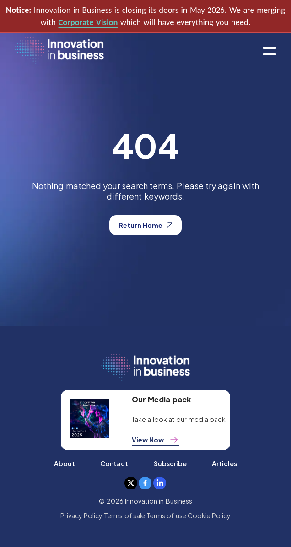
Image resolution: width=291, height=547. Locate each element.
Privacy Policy (81, 515)
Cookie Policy (209, 515)
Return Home (145, 225)
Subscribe (170, 463)
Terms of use (166, 515)
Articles (224, 463)
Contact (114, 463)
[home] (59, 51)
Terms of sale (124, 515)
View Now (155, 439)
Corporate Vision (88, 22)
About (64, 463)
